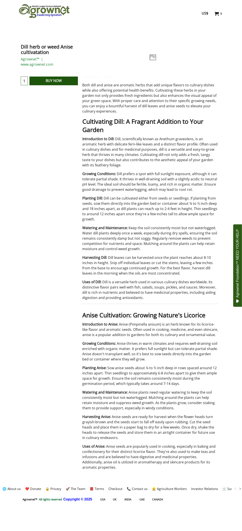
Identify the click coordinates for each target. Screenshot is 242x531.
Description (90, 77)
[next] (240, 489)
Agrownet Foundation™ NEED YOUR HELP (237, 266)
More (108, 77)
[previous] (235, 489)
